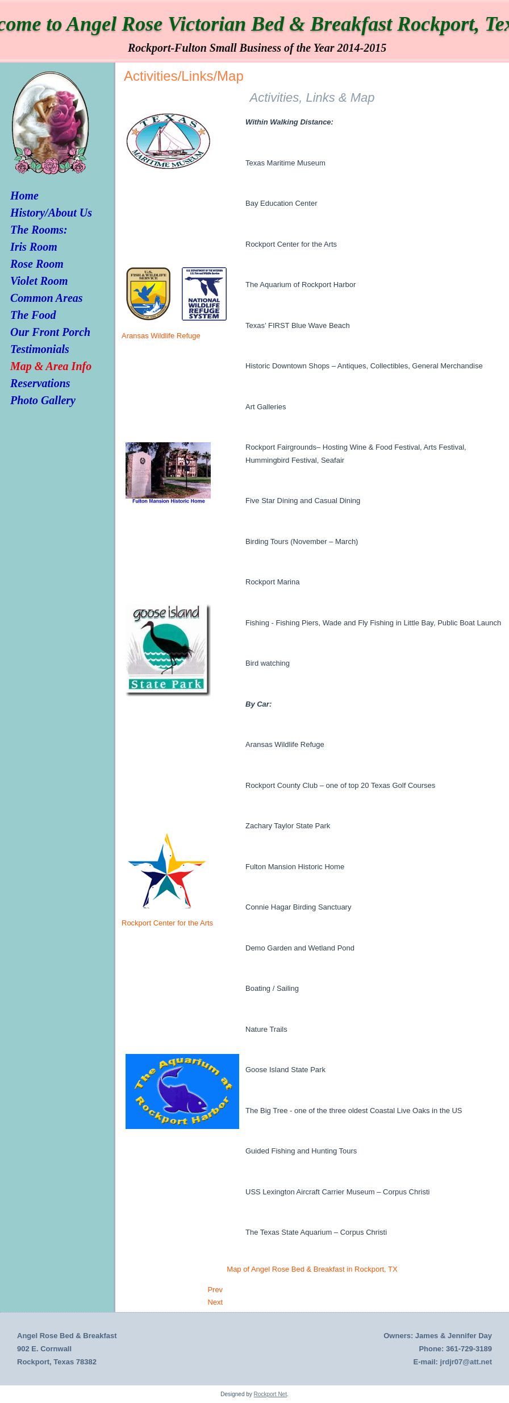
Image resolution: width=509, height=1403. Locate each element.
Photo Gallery (43, 400)
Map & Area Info (50, 366)
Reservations (40, 383)
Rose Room (37, 264)
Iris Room (33, 246)
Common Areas (46, 298)
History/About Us (51, 212)
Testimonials (39, 349)
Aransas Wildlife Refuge (161, 335)
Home (24, 195)
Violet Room (39, 281)
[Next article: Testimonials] (215, 1302)
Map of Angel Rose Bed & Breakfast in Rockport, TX (312, 1269)
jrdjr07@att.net (466, 1362)
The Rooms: (39, 229)
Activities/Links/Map (184, 76)
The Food (33, 315)
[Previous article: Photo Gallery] (215, 1289)
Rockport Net (270, 1394)
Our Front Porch (50, 332)
